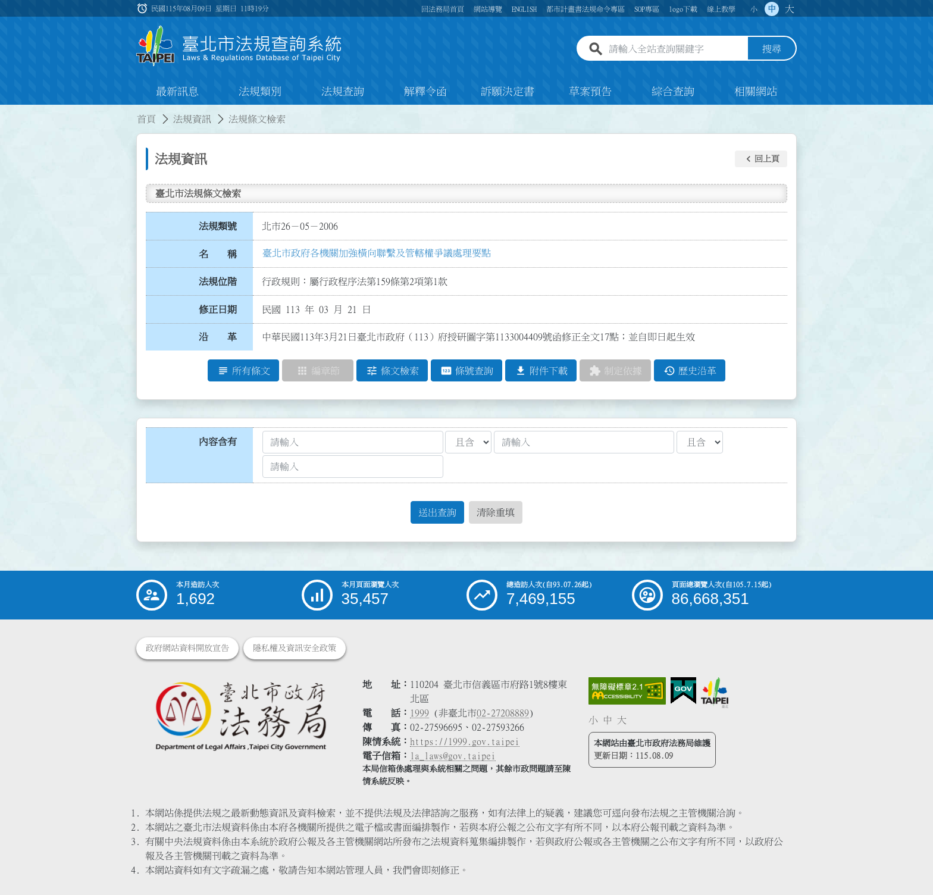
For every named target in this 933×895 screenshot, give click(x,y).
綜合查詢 (673, 91)
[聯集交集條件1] (468, 442)
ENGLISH (524, 8)
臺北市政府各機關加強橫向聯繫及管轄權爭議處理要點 (376, 253)
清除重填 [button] (496, 512)
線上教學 (721, 8)
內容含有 (218, 441)
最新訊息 (177, 91)
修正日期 (218, 309)
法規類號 (218, 226)
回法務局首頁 (442, 8)
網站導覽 (488, 8)
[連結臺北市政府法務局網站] (240, 715)
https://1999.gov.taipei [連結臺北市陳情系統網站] (464, 741)
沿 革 (218, 337)
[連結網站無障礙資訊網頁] (627, 691)
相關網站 (755, 91)
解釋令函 (425, 91)
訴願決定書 (507, 91)
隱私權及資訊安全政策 (294, 648)
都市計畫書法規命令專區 (585, 8)
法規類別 (260, 91)
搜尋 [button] (771, 49)
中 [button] (772, 9)
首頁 (146, 119)
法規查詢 (342, 91)
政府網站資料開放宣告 (187, 648)
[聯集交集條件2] (700, 442)
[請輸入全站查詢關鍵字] (676, 49)
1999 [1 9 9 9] (419, 713)
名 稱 (218, 254)
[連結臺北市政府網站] (714, 692)
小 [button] (753, 8)
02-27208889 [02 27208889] (503, 713)
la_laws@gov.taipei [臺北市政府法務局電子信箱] (453, 756)
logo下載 (683, 8)
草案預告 (590, 91)
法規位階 (218, 281)
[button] (761, 159)
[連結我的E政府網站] (683, 691)
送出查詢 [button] (437, 512)
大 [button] (789, 9)
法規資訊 (192, 119)
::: (7, 112)
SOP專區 (646, 8)
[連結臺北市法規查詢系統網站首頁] (239, 46)
